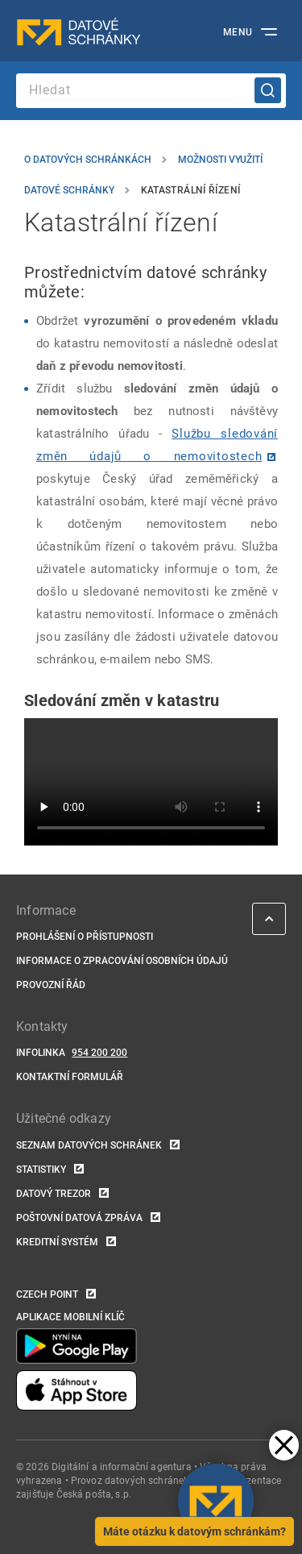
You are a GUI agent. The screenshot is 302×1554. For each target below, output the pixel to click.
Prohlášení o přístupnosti (84, 936)
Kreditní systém (57, 1242)
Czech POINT (47, 1294)
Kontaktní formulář (69, 1076)
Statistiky (41, 1169)
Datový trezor (53, 1193)
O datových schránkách (87, 159)
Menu (238, 32)
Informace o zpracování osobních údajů (122, 960)
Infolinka (40, 1052)
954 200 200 (99, 1052)
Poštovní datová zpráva (79, 1218)
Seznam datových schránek (89, 1145)
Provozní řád (50, 985)
